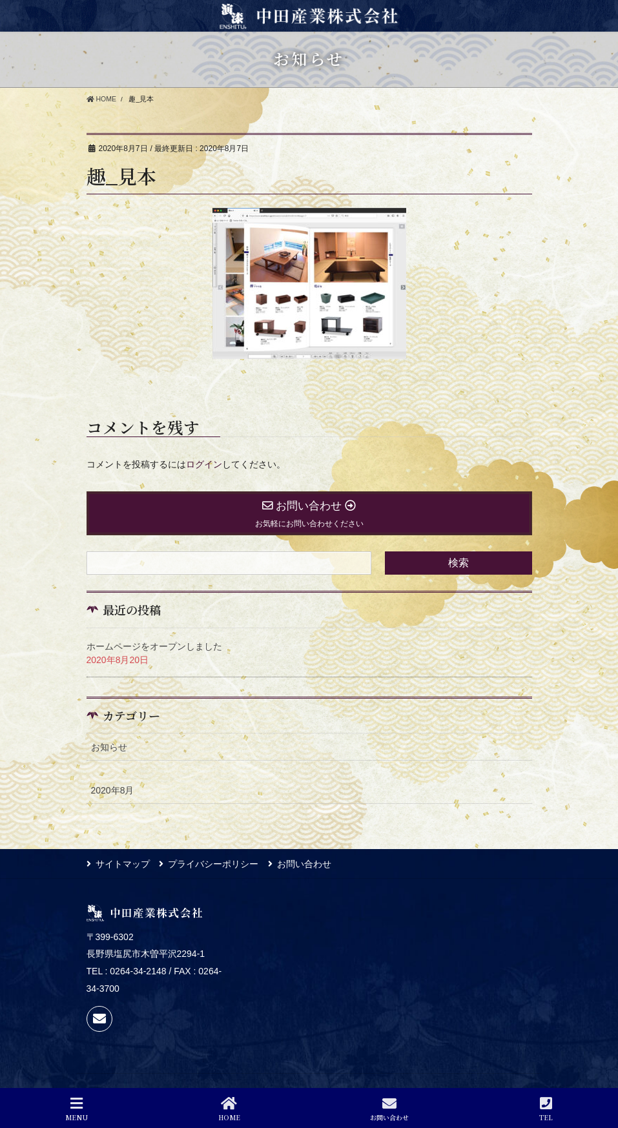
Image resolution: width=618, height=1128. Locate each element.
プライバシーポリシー (214, 864)
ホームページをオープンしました (154, 646)
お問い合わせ (305, 864)
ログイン (204, 464)
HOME (229, 1109)
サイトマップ (123, 864)
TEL (546, 1109)
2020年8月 (112, 790)
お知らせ (109, 747)
